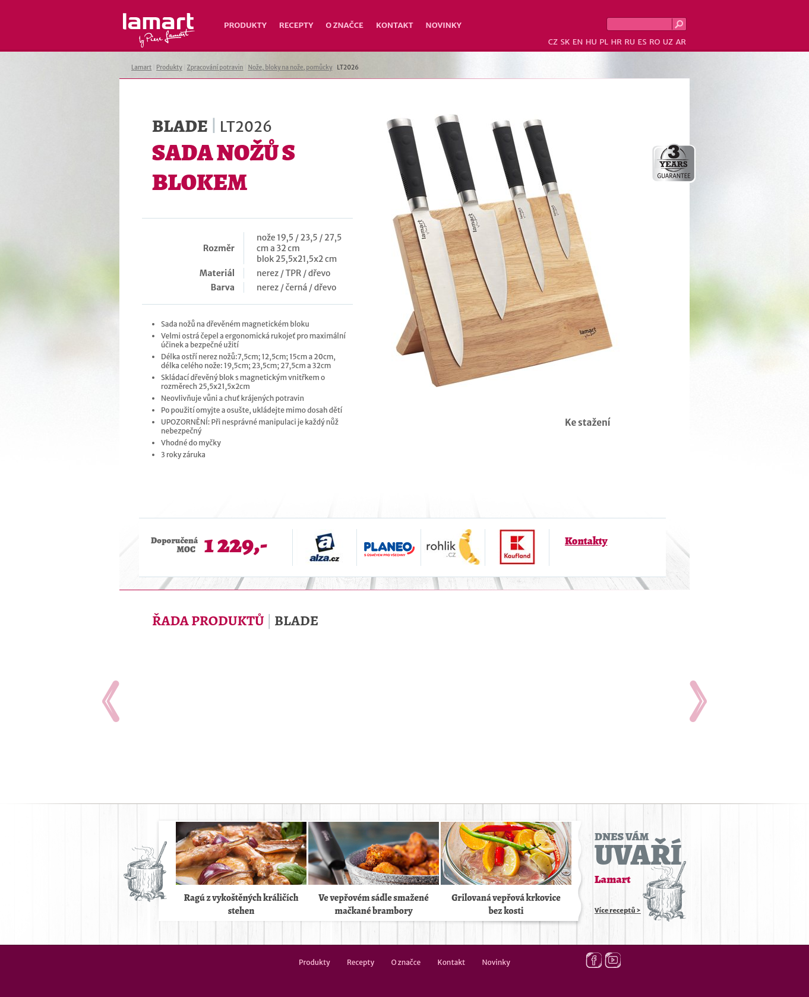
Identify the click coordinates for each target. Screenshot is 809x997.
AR (680, 42)
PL (603, 42)
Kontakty (586, 541)
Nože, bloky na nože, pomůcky (290, 67)
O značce (345, 25)
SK (565, 42)
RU (629, 42)
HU (591, 42)
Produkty (245, 25)
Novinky (444, 25)
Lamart (158, 30)
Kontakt (394, 25)
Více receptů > (618, 910)
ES (642, 42)
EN (578, 42)
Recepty (296, 25)
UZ (668, 42)
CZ (553, 42)
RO (654, 42)
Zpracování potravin (215, 67)
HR (616, 42)
